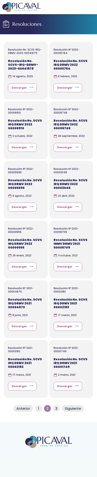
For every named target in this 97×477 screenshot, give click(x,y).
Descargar (19, 87)
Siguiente (73, 408)
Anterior (23, 408)
